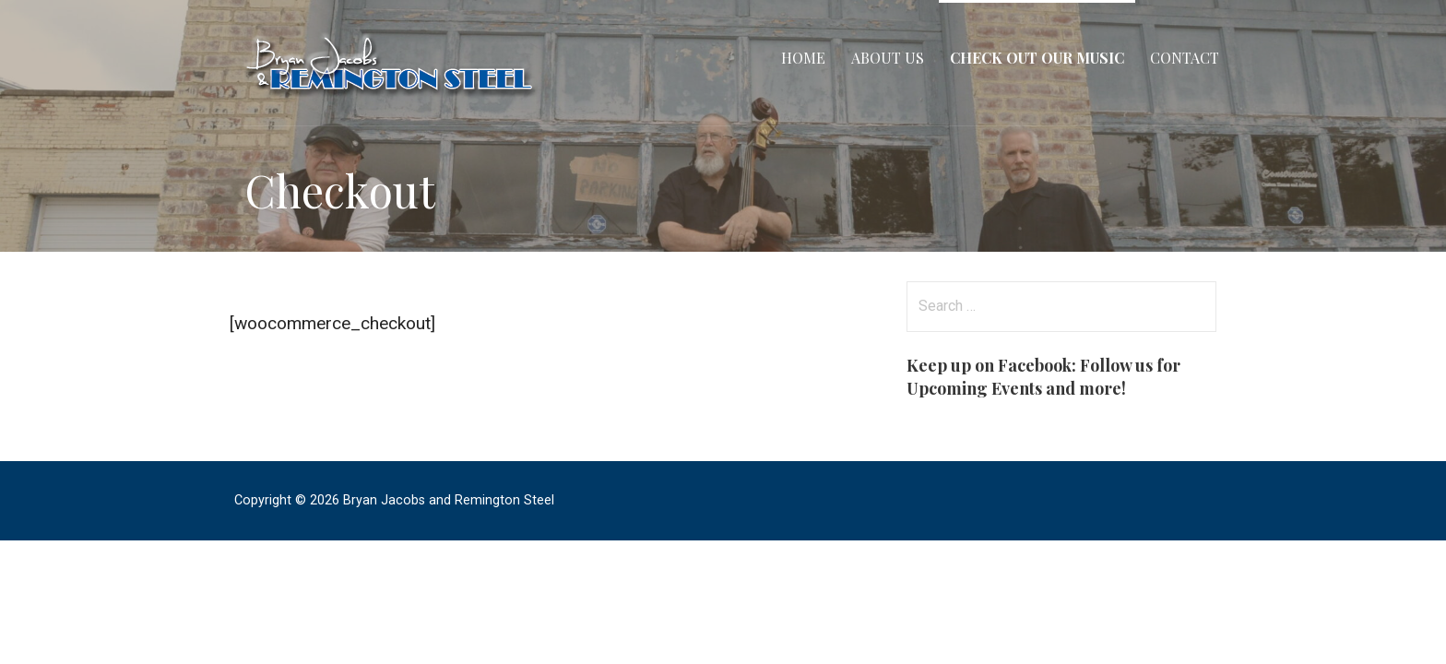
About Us (887, 57)
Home (803, 57)
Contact (1184, 57)
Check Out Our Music (1037, 57)
